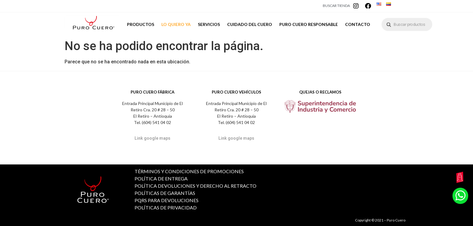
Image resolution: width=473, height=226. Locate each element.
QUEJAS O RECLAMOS (320, 92)
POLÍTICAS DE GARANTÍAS (165, 193)
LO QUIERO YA (176, 24)
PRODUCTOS (140, 24)
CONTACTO (357, 24)
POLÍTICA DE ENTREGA (161, 178)
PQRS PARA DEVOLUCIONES (166, 200)
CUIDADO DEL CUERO (249, 26)
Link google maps (152, 138)
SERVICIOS (209, 24)
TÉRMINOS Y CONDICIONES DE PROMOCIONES (189, 171)
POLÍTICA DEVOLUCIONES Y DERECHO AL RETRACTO (195, 186)
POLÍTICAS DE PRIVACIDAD (166, 207)
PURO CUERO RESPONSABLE (308, 24)
